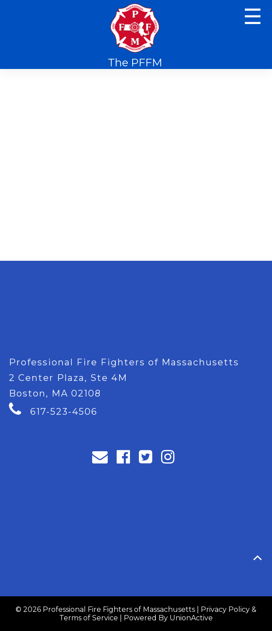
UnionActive (191, 618)
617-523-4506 (63, 411)
